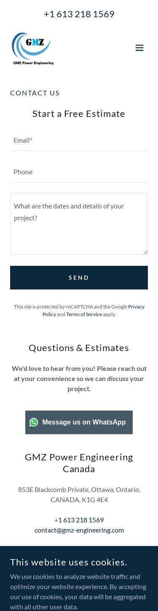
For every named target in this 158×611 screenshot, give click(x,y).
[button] (139, 47)
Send (79, 277)
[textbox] (79, 140)
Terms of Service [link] (84, 314)
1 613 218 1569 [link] (82, 13)
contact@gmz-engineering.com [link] (79, 530)
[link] (32, 48)
